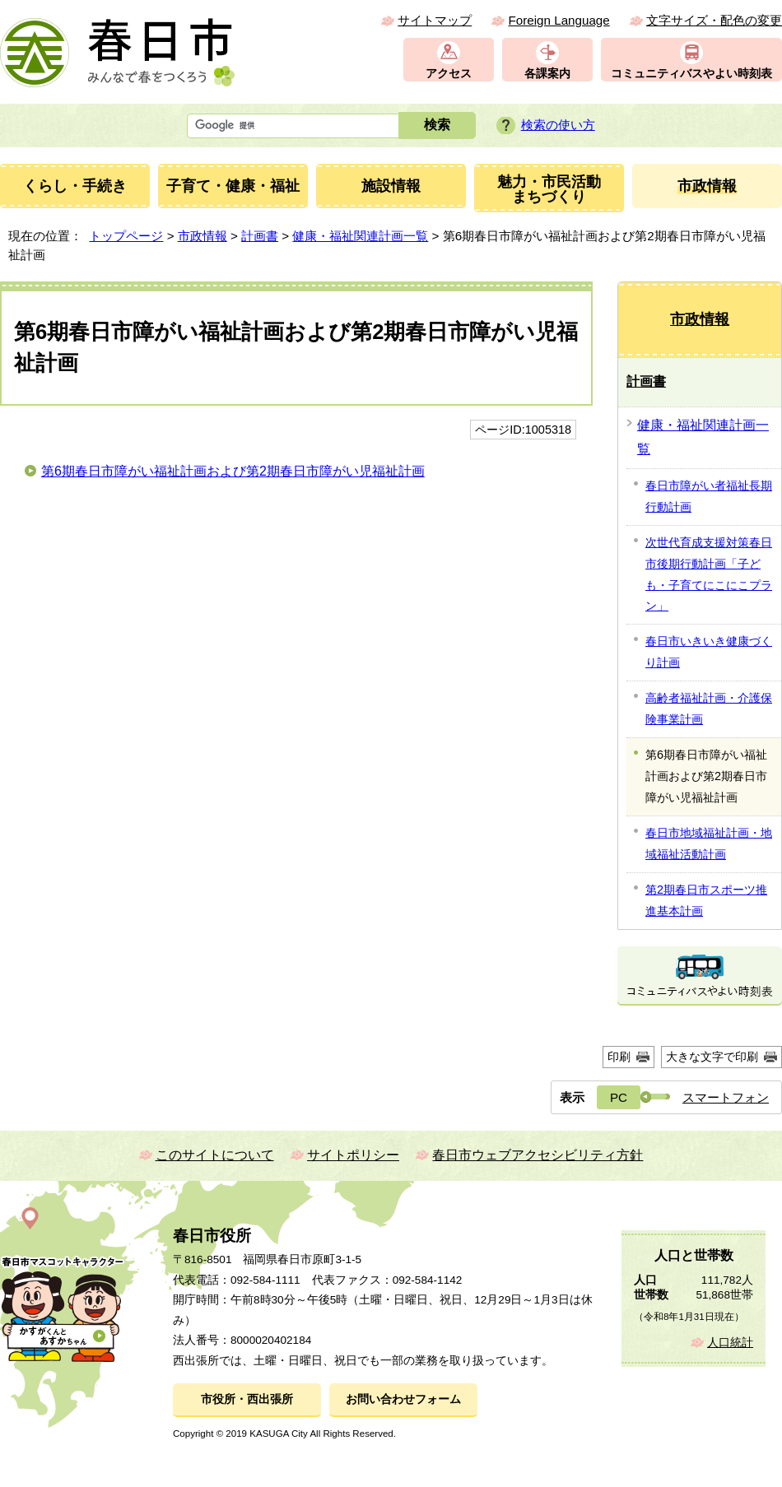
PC (618, 1097)
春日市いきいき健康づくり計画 (708, 651)
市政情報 (202, 236)
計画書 (259, 236)
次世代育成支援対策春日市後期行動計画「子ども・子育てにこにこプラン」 (708, 574)
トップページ (126, 236)
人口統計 (730, 1342)
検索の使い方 (558, 125)
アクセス (449, 73)
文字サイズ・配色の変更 (714, 20)
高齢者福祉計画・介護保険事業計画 (708, 708)
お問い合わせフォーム (403, 1399)
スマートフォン (725, 1097)
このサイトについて (215, 1155)
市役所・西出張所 (247, 1399)
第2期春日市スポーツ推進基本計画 (706, 900)
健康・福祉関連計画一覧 (360, 236)
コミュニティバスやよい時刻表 (691, 73)
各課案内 (547, 73)
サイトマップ (435, 20)
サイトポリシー (353, 1155)
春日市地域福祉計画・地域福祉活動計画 (708, 843)
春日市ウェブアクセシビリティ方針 (537, 1155)
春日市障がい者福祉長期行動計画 (708, 496)
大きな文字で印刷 (712, 1056)
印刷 (619, 1056)
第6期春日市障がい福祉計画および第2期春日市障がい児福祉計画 (233, 471)
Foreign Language (558, 20)
